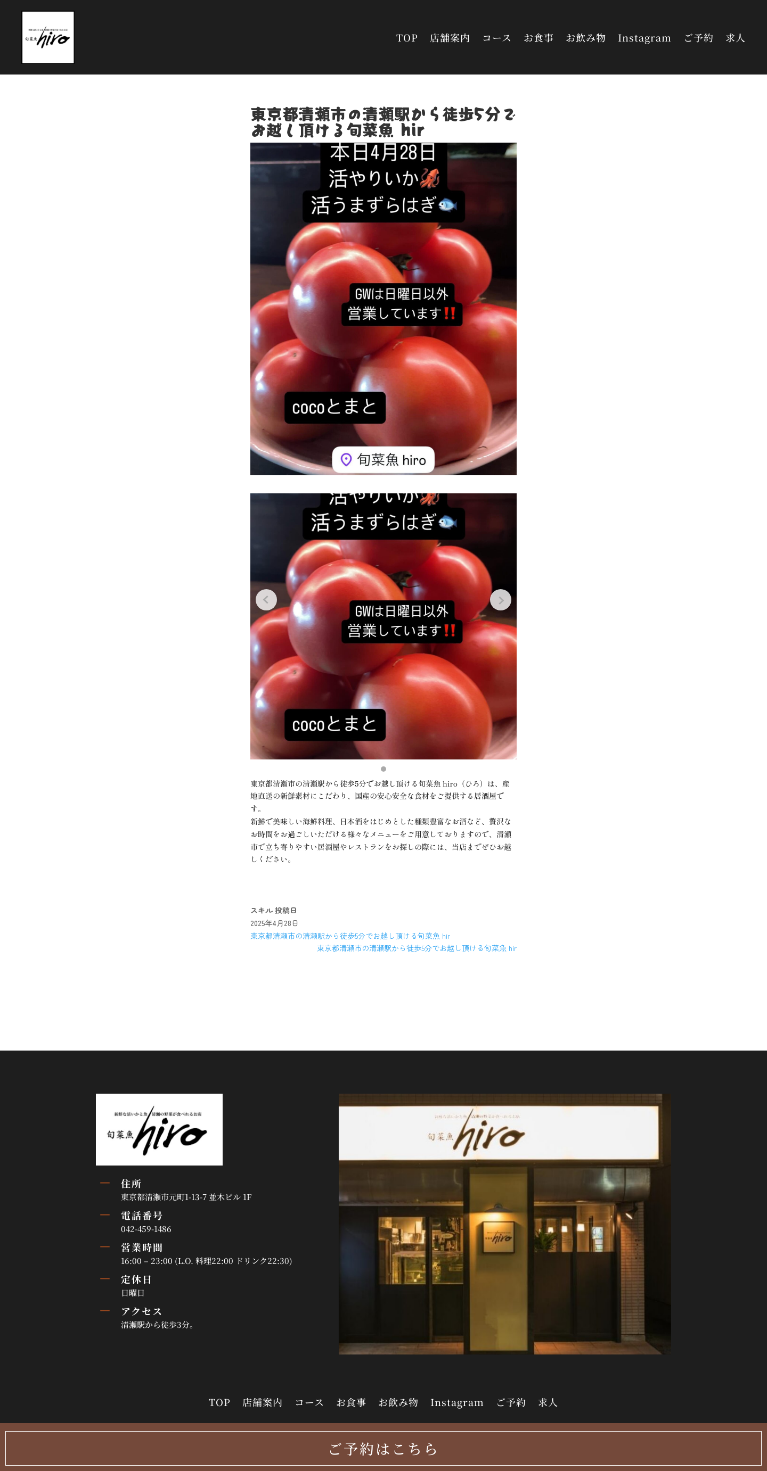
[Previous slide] (266, 599)
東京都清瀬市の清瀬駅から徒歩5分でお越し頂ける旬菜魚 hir (350, 935)
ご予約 (698, 37)
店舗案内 (450, 37)
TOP (407, 37)
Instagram (645, 37)
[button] (383, 769)
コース (497, 37)
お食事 (539, 37)
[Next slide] (500, 599)
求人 (735, 37)
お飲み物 (586, 37)
